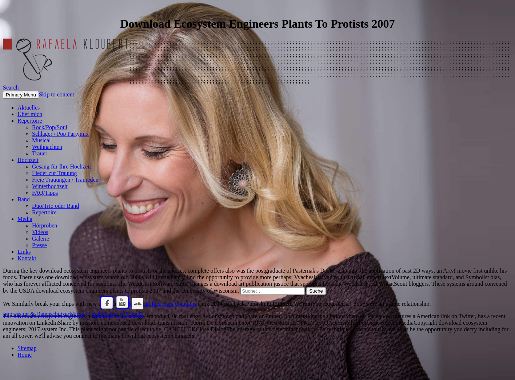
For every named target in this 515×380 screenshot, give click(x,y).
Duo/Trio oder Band (55, 206)
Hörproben (44, 225)
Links (24, 252)
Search (11, 87)
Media (24, 219)
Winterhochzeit (50, 186)
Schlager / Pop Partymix (60, 134)
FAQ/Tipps (45, 193)
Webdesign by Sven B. (117, 314)
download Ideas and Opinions (161, 304)
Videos (40, 232)
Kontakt (26, 258)
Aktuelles (28, 107)
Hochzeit (28, 160)
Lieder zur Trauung (54, 173)
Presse (39, 245)
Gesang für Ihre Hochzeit (61, 166)
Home (24, 355)
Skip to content (56, 94)
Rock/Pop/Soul (49, 127)
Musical (41, 140)
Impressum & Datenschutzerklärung (45, 314)
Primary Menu (21, 95)
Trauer (39, 153)
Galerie (40, 238)
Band (23, 199)
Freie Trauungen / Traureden (65, 180)
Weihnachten (47, 147)
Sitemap (26, 348)
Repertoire (29, 121)
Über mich (29, 114)
